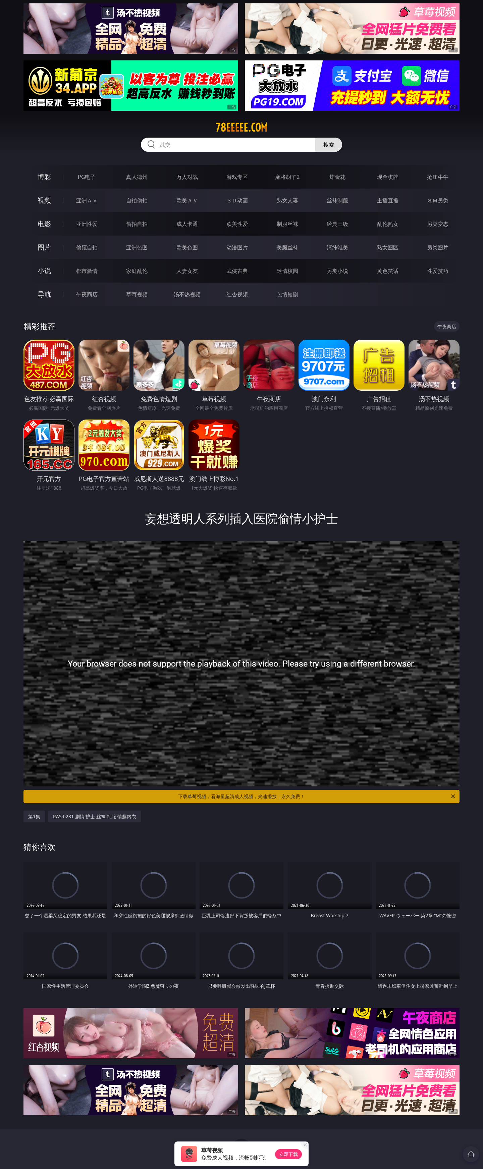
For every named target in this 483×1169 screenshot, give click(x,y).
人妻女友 (187, 271)
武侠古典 (237, 271)
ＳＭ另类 (437, 200)
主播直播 (387, 200)
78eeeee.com (241, 127)
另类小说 (337, 271)
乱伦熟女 (387, 224)
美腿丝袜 (287, 247)
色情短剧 (287, 294)
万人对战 (187, 177)
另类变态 (437, 224)
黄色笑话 (387, 271)
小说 (44, 270)
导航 (44, 294)
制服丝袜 (287, 224)
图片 (44, 247)
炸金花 (337, 177)
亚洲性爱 (87, 224)
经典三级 (337, 224)
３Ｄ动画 (237, 200)
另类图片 (437, 247)
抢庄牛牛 (437, 177)
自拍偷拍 (137, 200)
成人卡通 (187, 224)
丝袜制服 (337, 200)
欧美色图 (187, 247)
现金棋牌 (387, 177)
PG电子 (87, 177)
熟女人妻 (287, 200)
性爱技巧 (437, 271)
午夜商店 (87, 294)
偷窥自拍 (87, 247)
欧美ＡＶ (187, 200)
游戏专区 (237, 177)
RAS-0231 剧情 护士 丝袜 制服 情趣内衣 (94, 816)
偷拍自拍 (137, 224)
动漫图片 (237, 247)
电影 (44, 223)
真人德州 (137, 177)
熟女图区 (387, 247)
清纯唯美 (337, 247)
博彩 (44, 176)
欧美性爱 (237, 224)
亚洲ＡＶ (87, 200)
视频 (44, 200)
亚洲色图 (137, 247)
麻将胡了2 (287, 177)
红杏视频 (237, 294)
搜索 (328, 144)
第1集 (34, 816)
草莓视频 (137, 294)
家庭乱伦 (137, 271)
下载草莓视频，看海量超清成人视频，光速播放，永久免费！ (317, 796)
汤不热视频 (187, 294)
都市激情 (87, 271)
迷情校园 (287, 271)
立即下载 (288, 1154)
